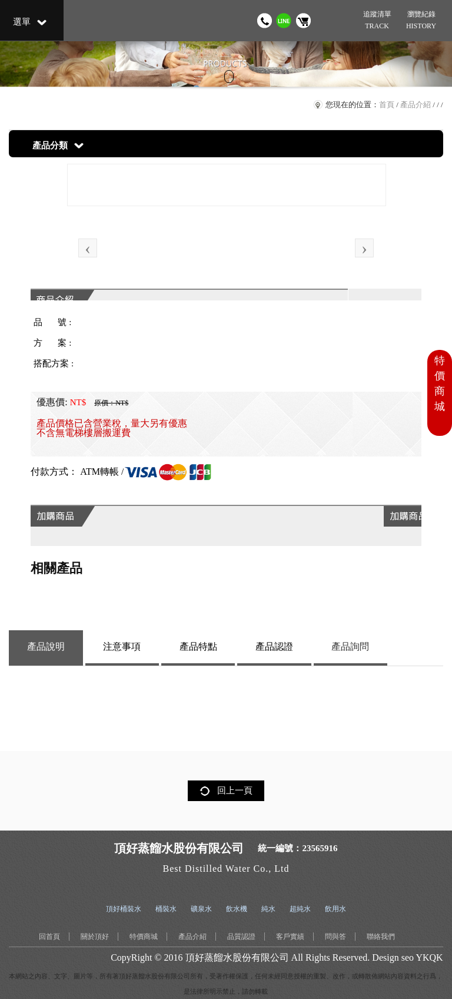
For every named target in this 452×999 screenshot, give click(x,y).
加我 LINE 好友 (284, 20)
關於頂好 (95, 936)
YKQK (429, 957)
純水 (268, 909)
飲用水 (335, 909)
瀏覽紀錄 (420, 21)
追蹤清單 (376, 21)
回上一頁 (234, 790)
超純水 (300, 909)
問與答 (335, 936)
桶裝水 (166, 909)
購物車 (303, 20)
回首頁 (49, 936)
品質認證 (241, 936)
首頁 (386, 104)
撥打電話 (264, 20)
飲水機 (236, 909)
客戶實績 (290, 936)
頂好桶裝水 (123, 909)
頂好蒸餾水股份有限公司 (237, 957)
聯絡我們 (381, 936)
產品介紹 (415, 104)
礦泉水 (201, 909)
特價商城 (143, 936)
